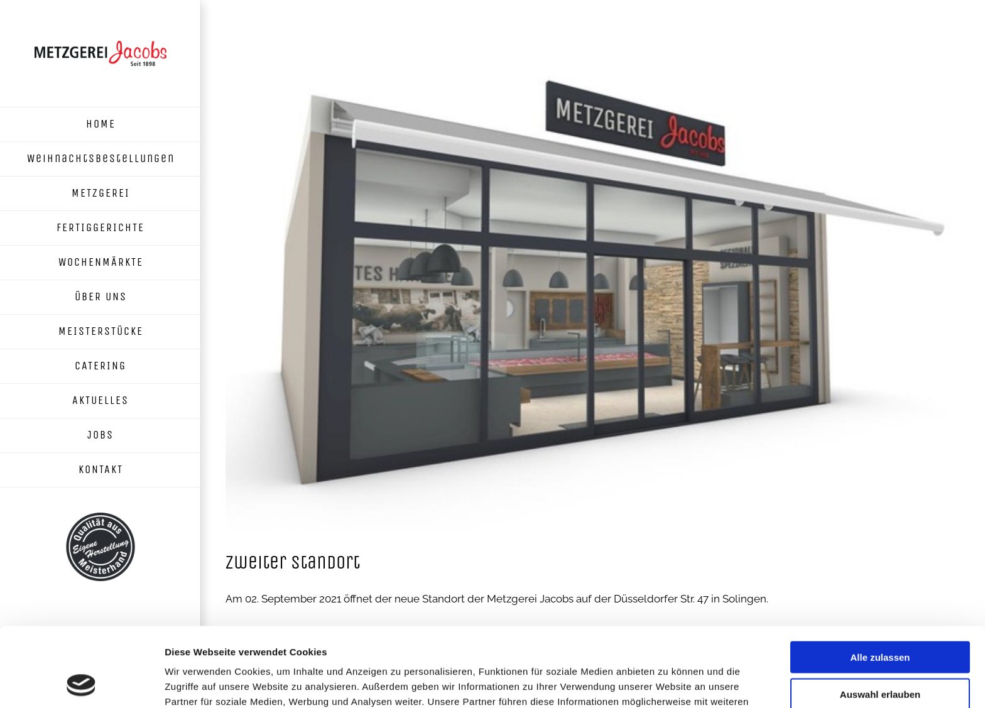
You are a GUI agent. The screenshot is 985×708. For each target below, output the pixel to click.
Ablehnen (880, 656)
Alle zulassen (880, 582)
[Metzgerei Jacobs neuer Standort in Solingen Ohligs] (593, 286)
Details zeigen (668, 683)
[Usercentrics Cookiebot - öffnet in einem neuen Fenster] (81, 683)
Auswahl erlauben (880, 619)
